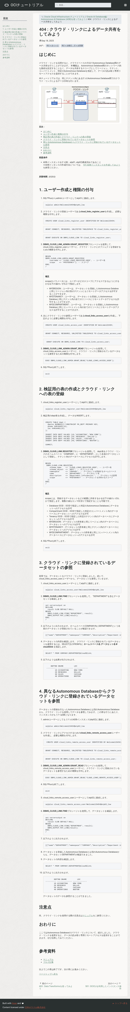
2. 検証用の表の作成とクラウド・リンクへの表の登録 (15, 33)
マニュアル (88, 915)
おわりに (6, 55)
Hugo (14, 1003)
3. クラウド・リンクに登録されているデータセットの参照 (15, 38)
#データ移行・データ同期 (72, 45)
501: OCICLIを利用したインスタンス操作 (103, 987)
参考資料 (6, 58)
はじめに (6, 26)
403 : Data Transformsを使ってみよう (55, 987)
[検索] (83, 5)
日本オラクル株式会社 (35, 1007)
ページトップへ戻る (48, 974)
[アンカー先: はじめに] (59, 55)
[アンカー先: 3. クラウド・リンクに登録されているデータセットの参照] (119, 565)
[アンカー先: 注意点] (54, 907)
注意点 (5, 52)
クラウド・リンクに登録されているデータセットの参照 (69, 139)
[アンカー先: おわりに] (59, 924)
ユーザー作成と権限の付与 (55, 134)
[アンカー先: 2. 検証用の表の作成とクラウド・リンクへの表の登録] (119, 391)
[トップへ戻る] (119, 1003)
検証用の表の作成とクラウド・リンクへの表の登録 (67, 137)
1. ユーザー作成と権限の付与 (15, 29)
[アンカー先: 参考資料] (58, 951)
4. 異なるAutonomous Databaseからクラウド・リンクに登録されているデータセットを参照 (14, 45)
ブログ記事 (48, 962)
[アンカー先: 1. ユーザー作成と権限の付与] (96, 190)
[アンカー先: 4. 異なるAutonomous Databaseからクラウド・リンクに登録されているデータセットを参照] (119, 696)
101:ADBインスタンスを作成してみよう (101, 165)
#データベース (53, 45)
